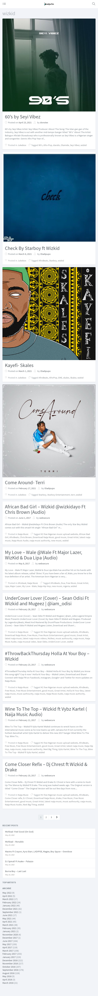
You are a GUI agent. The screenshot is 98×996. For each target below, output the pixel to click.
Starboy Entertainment (58, 494)
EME (60, 377)
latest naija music (13, 638)
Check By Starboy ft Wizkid (32, 248)
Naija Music (23, 534)
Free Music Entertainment (50, 635)
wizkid (84, 145)
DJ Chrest (28, 798)
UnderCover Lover (57, 641)
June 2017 (7, 941)
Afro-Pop (47, 145)
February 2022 (9, 902)
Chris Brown (26, 537)
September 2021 (10, 912)
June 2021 (7, 915)
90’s (40, 145)
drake (58, 798)
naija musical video (27, 641)
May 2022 (7, 892)
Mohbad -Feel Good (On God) (19, 831)
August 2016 (8, 973)
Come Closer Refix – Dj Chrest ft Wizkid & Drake (46, 767)
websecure (44, 517)
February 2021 (9, 928)
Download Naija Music (43, 537)
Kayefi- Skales (19, 365)
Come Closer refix (13, 798)
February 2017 (9, 953)
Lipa (7, 586)
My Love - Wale (29, 586)
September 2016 (10, 969)
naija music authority (40, 540)
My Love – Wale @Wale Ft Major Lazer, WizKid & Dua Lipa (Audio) (43, 555)
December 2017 (10, 937)
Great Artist (73, 537)
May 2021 (7, 918)
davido (56, 145)
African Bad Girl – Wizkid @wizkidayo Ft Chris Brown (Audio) (45, 509)
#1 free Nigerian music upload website (59, 534)
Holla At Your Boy (75, 690)
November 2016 (10, 963)
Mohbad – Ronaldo (14, 841)
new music (56, 540)
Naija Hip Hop (44, 586)
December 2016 (10, 960)
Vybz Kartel (63, 749)
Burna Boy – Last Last (15, 871)
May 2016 (7, 976)
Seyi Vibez (75, 145)
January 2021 (9, 931)
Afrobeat (22, 583)
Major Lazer (15, 586)
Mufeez (51, 638)
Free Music (71, 583)
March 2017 (7, 950)
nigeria (66, 586)
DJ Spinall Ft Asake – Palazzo (19, 861)
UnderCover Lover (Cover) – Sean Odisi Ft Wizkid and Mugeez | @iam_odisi (47, 601)
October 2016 (8, 966)
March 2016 (7, 982)
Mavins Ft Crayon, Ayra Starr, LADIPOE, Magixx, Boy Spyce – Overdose (38, 851)
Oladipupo (45, 254)
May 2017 (7, 944)
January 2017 (9, 957)
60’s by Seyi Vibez (22, 116)
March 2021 (7, 924)
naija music (78, 638)
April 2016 (7, 979)
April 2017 (7, 947)
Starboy (53, 260)
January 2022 (9, 905)
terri (73, 494)
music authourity (64, 638)
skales (66, 377)
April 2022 (7, 896)
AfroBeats (43, 260)
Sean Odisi (42, 641)
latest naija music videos (35, 638)
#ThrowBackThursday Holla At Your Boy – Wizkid (47, 656)
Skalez (73, 377)
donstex (44, 122)
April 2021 (7, 921)
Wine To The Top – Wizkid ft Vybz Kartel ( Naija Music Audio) (46, 711)
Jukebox (22, 145)
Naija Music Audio (20, 540)
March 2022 (7, 899)
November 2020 (10, 934)
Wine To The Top (78, 749)
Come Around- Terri (25, 482)
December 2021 (10, 908)
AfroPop (53, 377)
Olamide (65, 145)
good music (60, 537)
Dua (63, 583)
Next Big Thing (50, 749)
